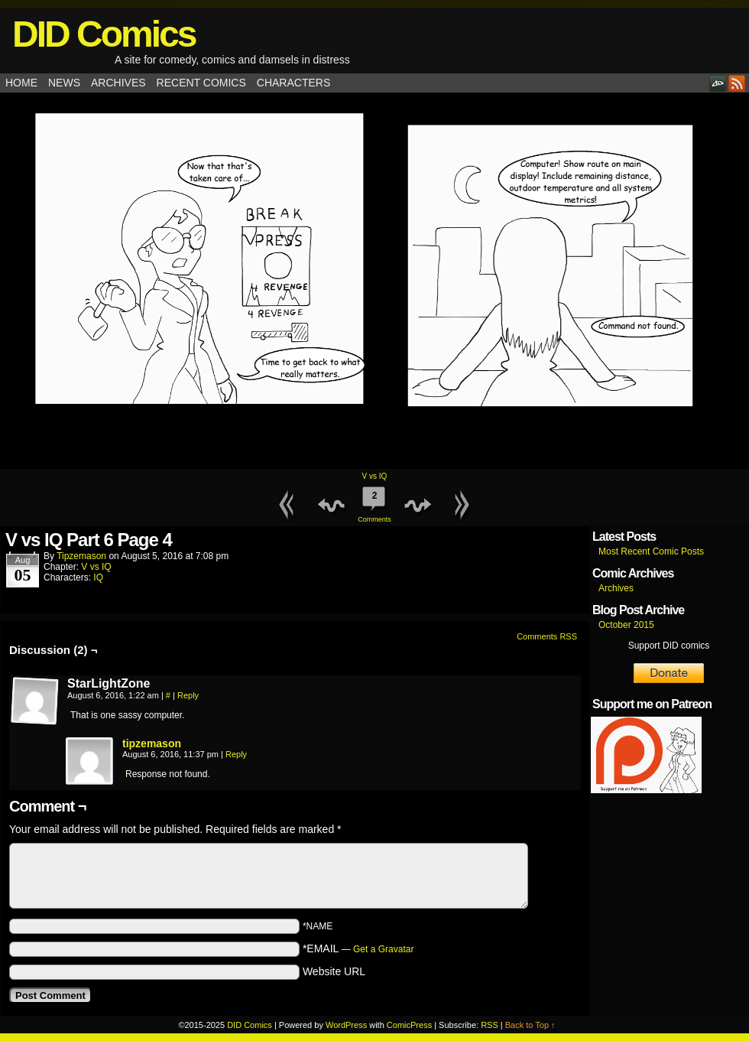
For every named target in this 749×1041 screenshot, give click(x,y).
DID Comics (103, 34)
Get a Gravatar (383, 949)
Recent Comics (201, 82)
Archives (118, 82)
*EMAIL (358, 948)
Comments (374, 502)
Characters (293, 82)
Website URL (334, 971)
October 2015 (626, 625)
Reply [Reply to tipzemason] (236, 754)
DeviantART (718, 83)
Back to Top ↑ (530, 1025)
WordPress (346, 1025)
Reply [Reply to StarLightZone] (188, 695)
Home (21, 82)
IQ (98, 577)
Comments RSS (547, 636)
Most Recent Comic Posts (651, 551)
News (64, 82)
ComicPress (409, 1025)
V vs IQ (374, 476)
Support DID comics (669, 645)
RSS (737, 83)
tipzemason (81, 556)
